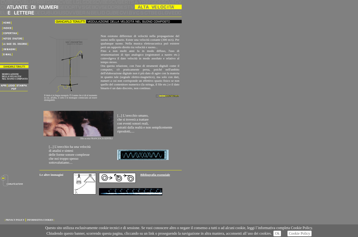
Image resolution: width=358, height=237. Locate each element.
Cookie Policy (299, 233)
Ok (277, 233)
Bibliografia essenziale (155, 174)
